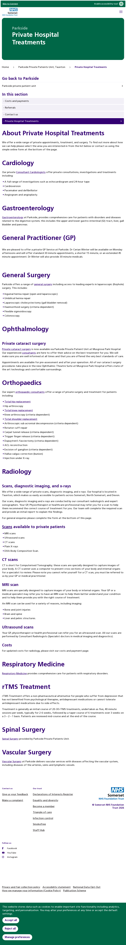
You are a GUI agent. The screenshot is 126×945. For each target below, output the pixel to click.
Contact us (7, 788)
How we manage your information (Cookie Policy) (31, 890)
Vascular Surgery (11, 761)
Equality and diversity (45, 800)
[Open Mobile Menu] (121, 12)
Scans (7, 526)
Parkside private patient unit (19, 85)
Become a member (44, 806)
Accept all (11, 920)
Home (5, 67)
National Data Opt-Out (86, 887)
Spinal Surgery (10, 738)
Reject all (10, 928)
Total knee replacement (18, 410)
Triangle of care (42, 812)
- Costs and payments (16, 100)
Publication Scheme (74, 890)
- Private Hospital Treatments (21, 121)
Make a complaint (12, 800)
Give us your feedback (15, 794)
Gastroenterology (12, 217)
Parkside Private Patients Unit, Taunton (41, 67)
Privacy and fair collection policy (21, 887)
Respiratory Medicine (14, 673)
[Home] (10, 12)
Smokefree (39, 824)
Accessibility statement (57, 887)
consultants (29, 352)
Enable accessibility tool (108, 4)
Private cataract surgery (16, 349)
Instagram (9, 857)
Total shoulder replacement (20, 419)
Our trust (37, 788)
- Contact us (10, 114)
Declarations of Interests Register (53, 794)
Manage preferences (17, 937)
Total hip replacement (17, 401)
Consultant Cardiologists (31, 172)
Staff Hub (39, 830)
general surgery (43, 284)
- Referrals (9, 107)
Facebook (9, 848)
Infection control (43, 818)
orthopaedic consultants (30, 391)
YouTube (9, 852)
